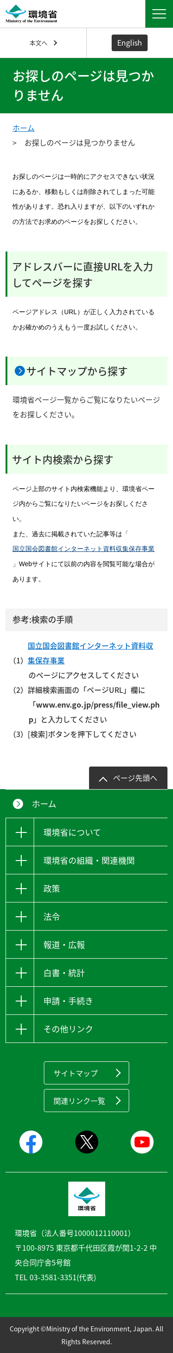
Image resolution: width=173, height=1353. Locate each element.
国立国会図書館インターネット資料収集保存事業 (83, 548)
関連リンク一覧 (79, 1100)
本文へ (39, 42)
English (129, 42)
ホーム (23, 127)
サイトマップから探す (77, 370)
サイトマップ (76, 1072)
